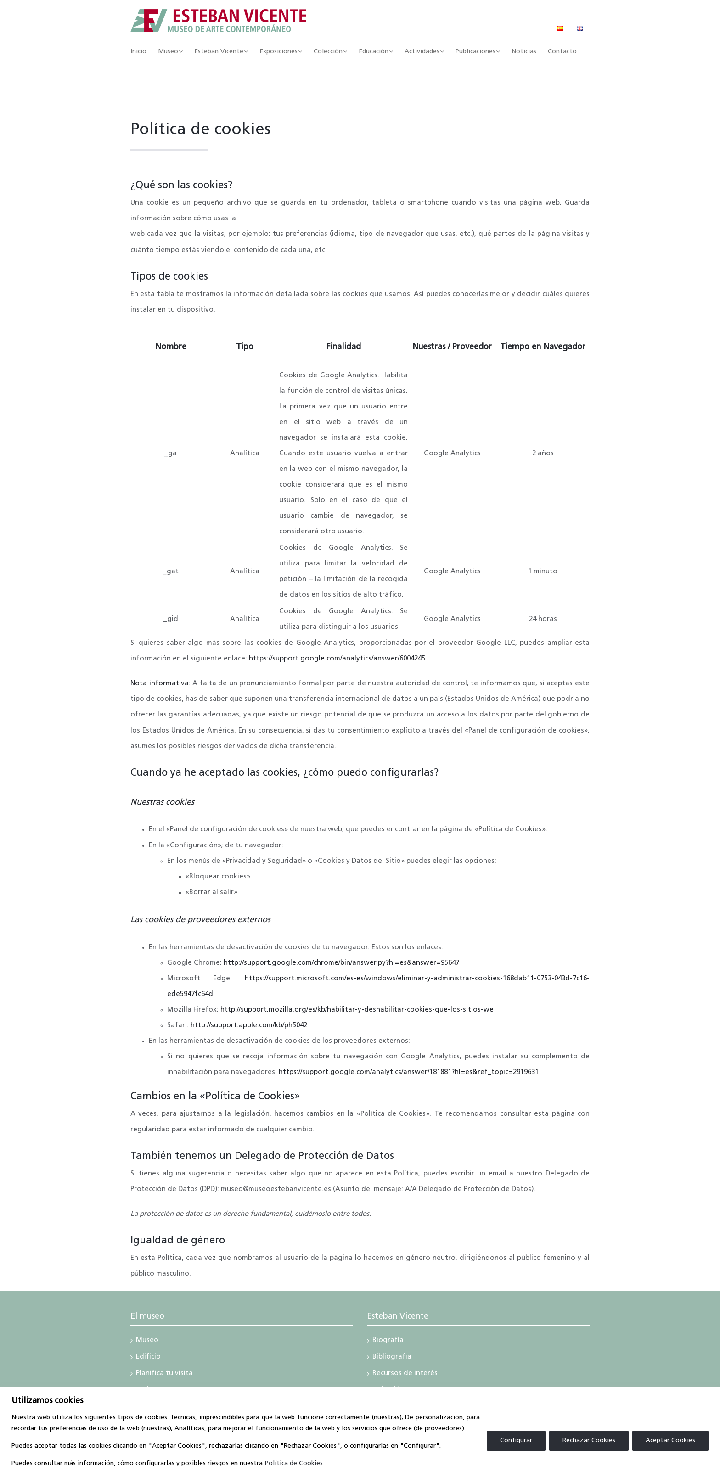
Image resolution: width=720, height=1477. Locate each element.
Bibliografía (391, 1357)
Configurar (516, 1440)
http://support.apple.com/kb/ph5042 (249, 1025)
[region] (360, 1432)
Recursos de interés (405, 1374)
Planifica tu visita (164, 1374)
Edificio (148, 1357)
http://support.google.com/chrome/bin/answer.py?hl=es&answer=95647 (341, 963)
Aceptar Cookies (670, 1440)
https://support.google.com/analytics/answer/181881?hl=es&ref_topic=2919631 (409, 1072)
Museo (147, 1341)
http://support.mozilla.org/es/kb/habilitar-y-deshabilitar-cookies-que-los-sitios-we (357, 1010)
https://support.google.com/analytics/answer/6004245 (337, 658)
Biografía (388, 1341)
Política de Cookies (294, 1463)
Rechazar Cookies (588, 1440)
